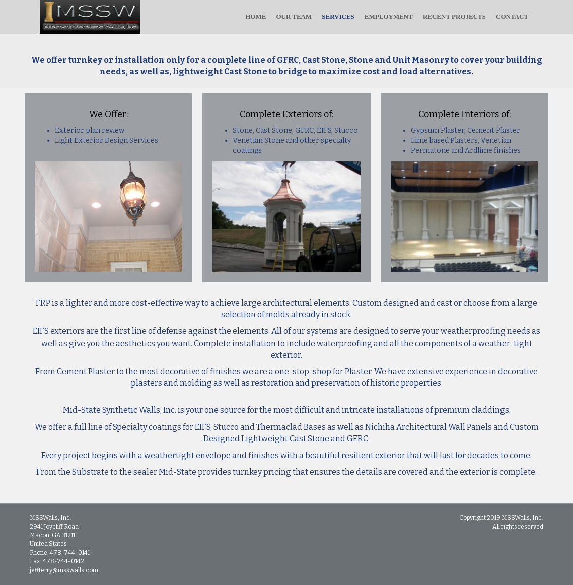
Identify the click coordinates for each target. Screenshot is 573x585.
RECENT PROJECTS (464, 16)
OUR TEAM (304, 16)
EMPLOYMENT (399, 16)
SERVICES (348, 16)
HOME (265, 16)
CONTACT (522, 16)
